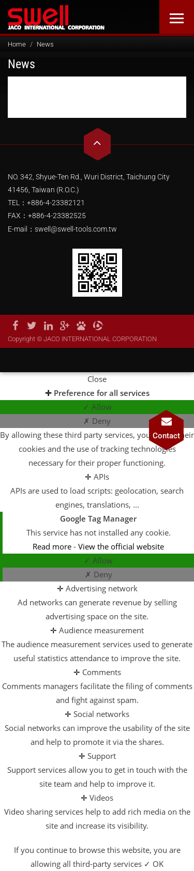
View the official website (121, 546)
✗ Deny (97, 421)
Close (97, 379)
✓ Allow (97, 407)
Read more (53, 546)
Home (17, 44)
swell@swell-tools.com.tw (76, 229)
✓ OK (153, 864)
